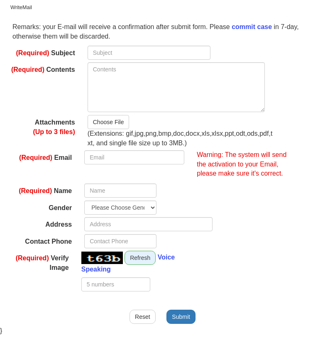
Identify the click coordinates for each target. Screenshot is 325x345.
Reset (142, 316)
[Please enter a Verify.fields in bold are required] (115, 284)
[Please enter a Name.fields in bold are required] (120, 191)
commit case (252, 26)
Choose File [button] (108, 122)
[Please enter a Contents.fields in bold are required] (176, 87)
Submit (181, 316)
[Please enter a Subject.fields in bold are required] (149, 53)
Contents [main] (43, 69)
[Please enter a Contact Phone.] (120, 241)
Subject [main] (45, 52)
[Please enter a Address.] (148, 224)
